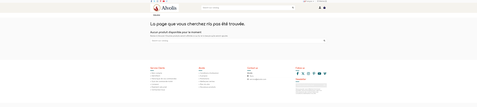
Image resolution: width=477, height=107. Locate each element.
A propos (203, 76)
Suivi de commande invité (162, 81)
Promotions (204, 79)
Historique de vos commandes (164, 79)
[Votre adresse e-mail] (309, 85)
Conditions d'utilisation (209, 73)
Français (308, 1)
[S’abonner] (324, 85)
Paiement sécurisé (159, 87)
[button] (156, 15)
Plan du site (205, 84)
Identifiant (156, 76)
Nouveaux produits (208, 87)
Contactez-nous (158, 90)
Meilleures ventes (207, 81)
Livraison (155, 84)
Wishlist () (322, 1)
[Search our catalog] (293, 7)
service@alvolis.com (258, 79)
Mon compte (157, 73)
